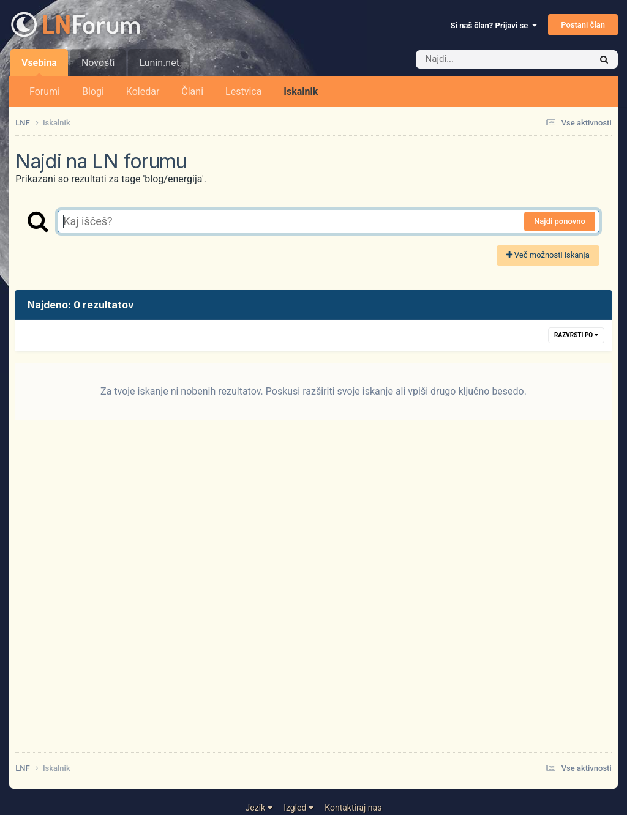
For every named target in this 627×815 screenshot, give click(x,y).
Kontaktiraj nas (353, 808)
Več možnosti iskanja (548, 254)
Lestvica (243, 91)
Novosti (98, 63)
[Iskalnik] (485, 59)
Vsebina (39, 66)
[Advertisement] (313, 593)
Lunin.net (159, 63)
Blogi (93, 91)
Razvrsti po (576, 335)
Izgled (298, 808)
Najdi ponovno (559, 221)
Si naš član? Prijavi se (494, 25)
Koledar (142, 91)
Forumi (44, 91)
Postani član (583, 24)
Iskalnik (300, 91)
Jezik (259, 808)
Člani (192, 91)
